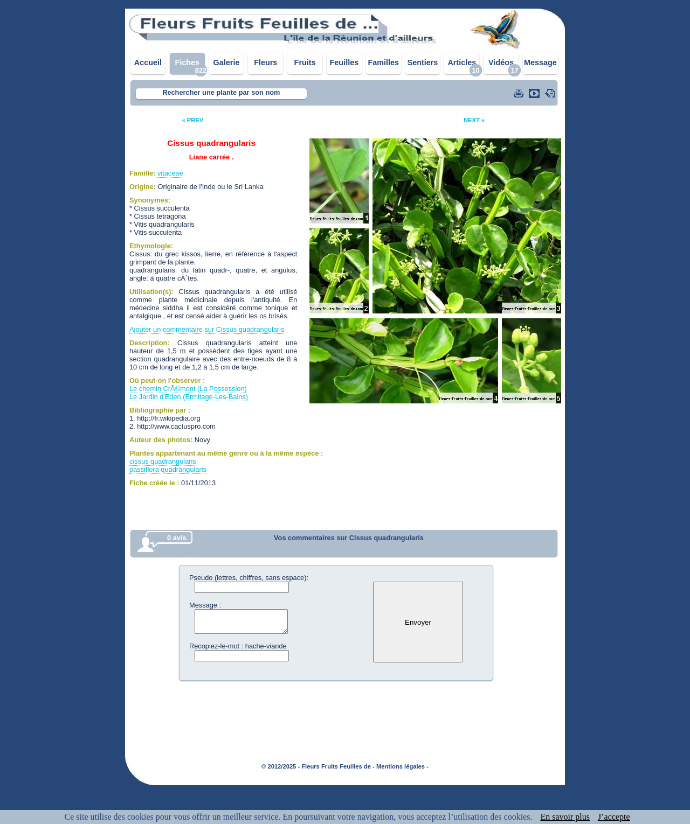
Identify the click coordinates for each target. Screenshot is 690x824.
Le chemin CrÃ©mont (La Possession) (188, 389)
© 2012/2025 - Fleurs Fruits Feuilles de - (318, 766)
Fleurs (265, 62)
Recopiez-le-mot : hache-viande (238, 646)
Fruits (305, 62)
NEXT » (474, 120)
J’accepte (614, 816)
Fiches (187, 62)
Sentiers (423, 62)
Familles (383, 62)
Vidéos (501, 62)
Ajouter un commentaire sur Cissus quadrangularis (206, 329)
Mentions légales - (402, 766)
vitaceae (170, 173)
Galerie (226, 62)
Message (540, 62)
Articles (461, 62)
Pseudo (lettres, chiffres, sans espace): (248, 578)
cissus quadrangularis (162, 461)
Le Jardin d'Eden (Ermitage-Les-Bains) (188, 397)
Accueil (148, 62)
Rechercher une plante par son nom (221, 92)
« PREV (192, 120)
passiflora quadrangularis (167, 469)
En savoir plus (565, 816)
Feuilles (344, 62)
